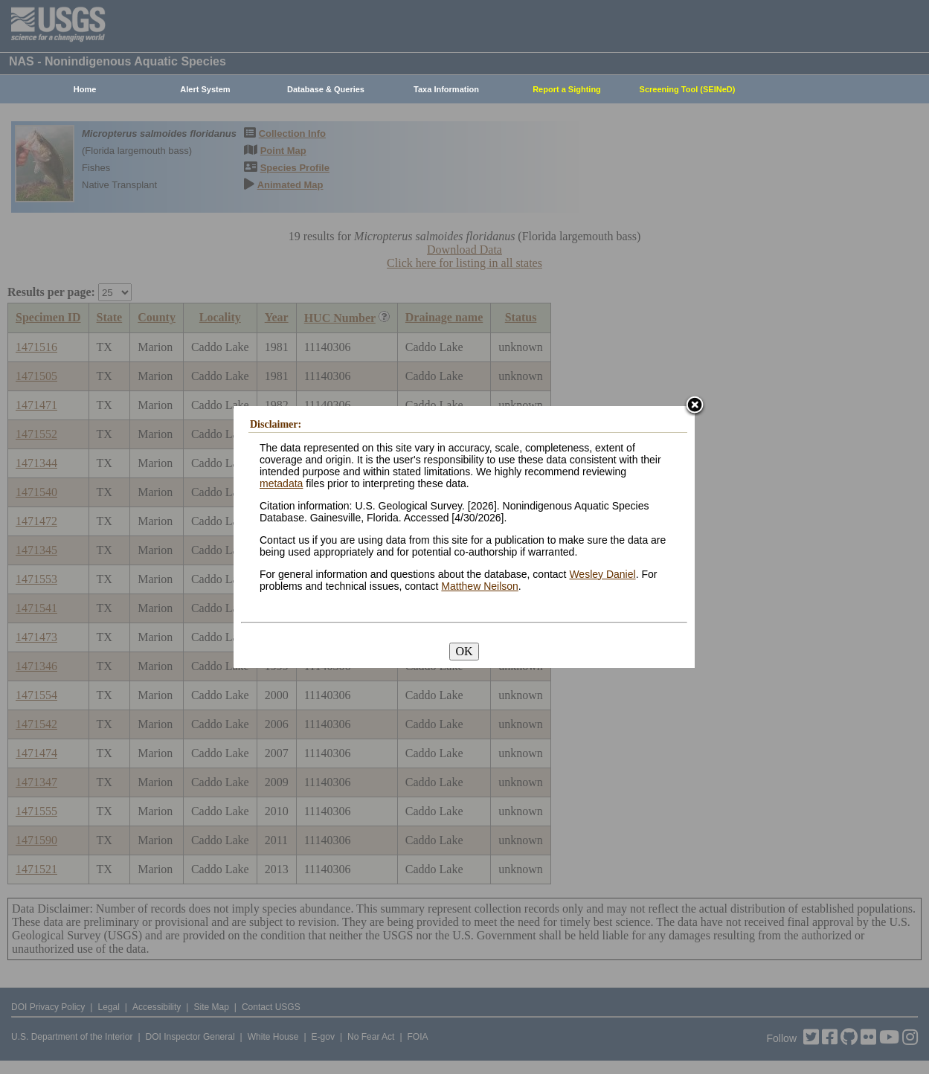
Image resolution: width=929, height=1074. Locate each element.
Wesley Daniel (602, 574)
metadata (281, 483)
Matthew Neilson (479, 586)
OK (463, 651)
